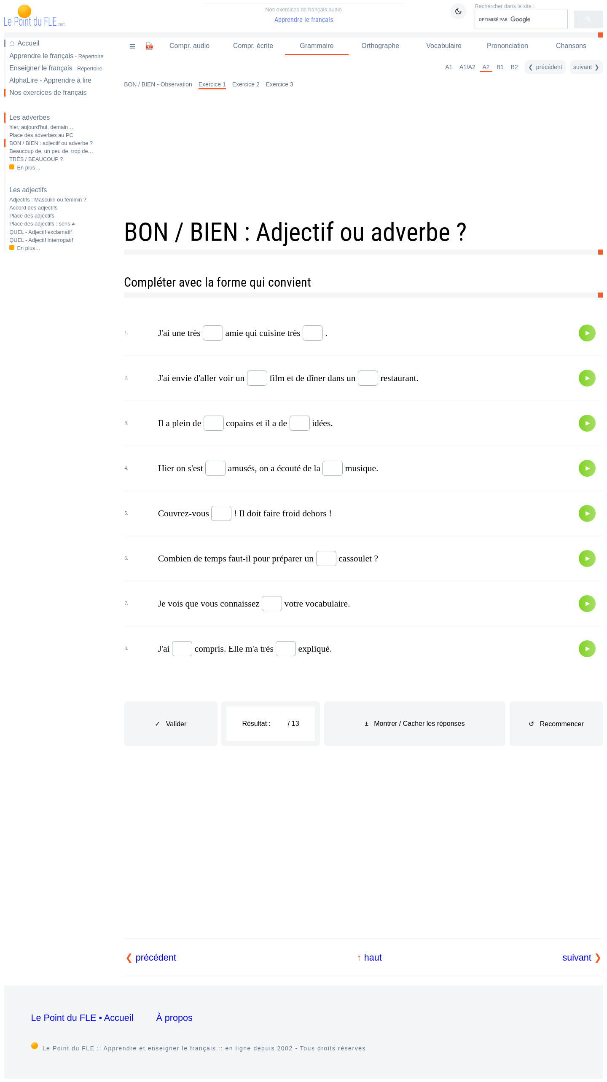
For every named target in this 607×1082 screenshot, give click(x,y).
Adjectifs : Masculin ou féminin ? (47, 199)
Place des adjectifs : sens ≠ (42, 223)
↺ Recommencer (556, 724)
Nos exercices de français (47, 92)
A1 (448, 67)
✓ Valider (170, 724)
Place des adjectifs (31, 215)
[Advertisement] (58, 392)
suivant (576, 957)
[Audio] (587, 333)
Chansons (571, 45)
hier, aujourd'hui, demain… (41, 127)
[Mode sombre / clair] (458, 11)
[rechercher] (520, 19)
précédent (156, 957)
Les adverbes (29, 117)
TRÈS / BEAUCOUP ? (36, 159)
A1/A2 (467, 67)
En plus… (28, 167)
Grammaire (316, 45)
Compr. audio (189, 45)
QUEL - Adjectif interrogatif (41, 240)
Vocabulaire (444, 45)
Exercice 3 (279, 84)
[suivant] (586, 67)
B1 (500, 67)
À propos (174, 1017)
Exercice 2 (246, 84)
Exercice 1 (212, 84)
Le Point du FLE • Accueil (82, 1017)
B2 (514, 67)
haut (373, 957)
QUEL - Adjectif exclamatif (40, 232)
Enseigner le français (55, 68)
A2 (485, 67)
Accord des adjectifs (33, 207)
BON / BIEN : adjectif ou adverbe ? (51, 143)
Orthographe (380, 45)
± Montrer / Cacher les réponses (415, 723)
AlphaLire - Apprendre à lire (50, 80)
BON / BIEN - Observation (158, 84)
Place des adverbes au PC (41, 135)
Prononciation (507, 45)
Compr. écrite (253, 45)
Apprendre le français (303, 14)
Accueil (29, 43)
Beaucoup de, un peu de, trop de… (51, 151)
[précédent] (545, 67)
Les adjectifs (28, 189)
